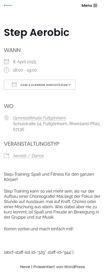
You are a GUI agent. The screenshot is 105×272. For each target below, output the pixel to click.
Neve (25, 266)
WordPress (74, 266)
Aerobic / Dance (28, 155)
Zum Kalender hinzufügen (40, 84)
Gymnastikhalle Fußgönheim (39, 118)
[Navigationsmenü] (89, 5)
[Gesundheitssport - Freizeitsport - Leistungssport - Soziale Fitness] (9, 5)
